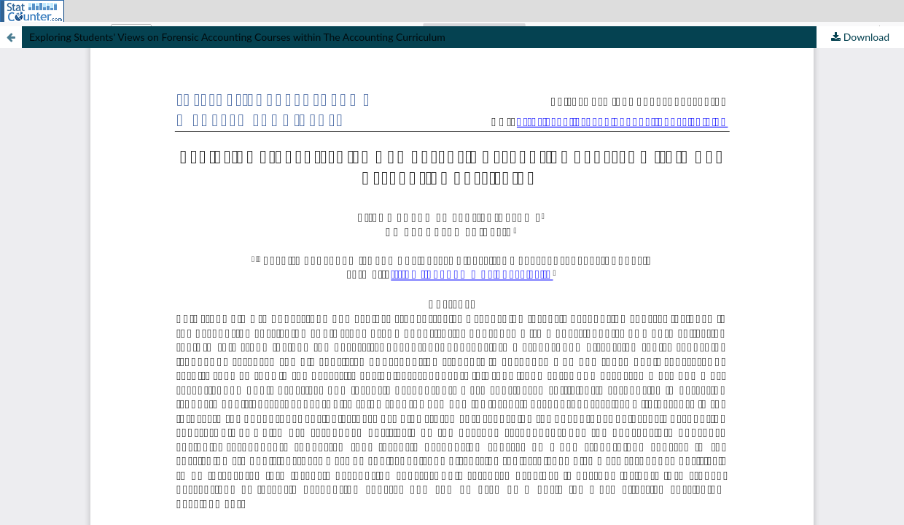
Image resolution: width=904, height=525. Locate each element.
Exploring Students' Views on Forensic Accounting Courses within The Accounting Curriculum (237, 37)
